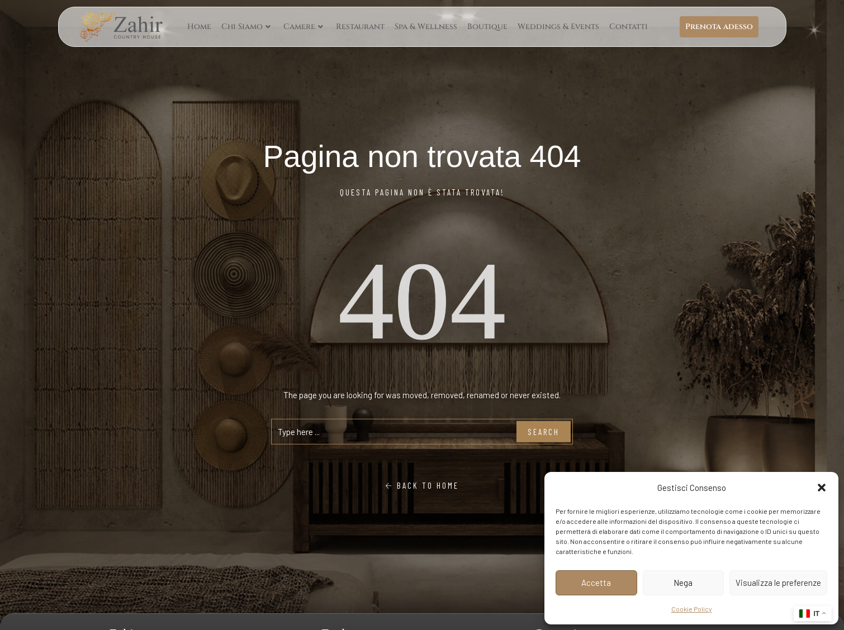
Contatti (628, 26)
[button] (821, 487)
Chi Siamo (246, 26)
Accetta (596, 583)
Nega (683, 583)
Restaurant (360, 26)
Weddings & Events (558, 26)
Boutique (487, 26)
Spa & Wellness (426, 26)
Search (543, 432)
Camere (303, 26)
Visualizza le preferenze (778, 583)
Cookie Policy (691, 609)
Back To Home (422, 485)
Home (199, 26)
